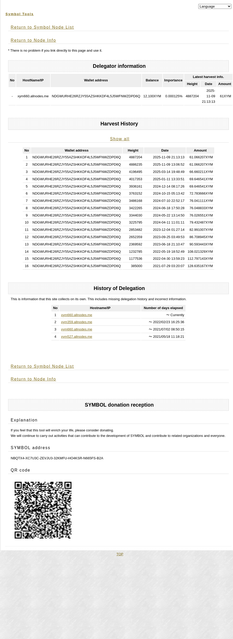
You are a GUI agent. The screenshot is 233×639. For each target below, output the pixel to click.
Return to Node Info (33, 40)
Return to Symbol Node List (42, 27)
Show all (120, 139)
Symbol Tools (19, 14)
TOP (119, 554)
